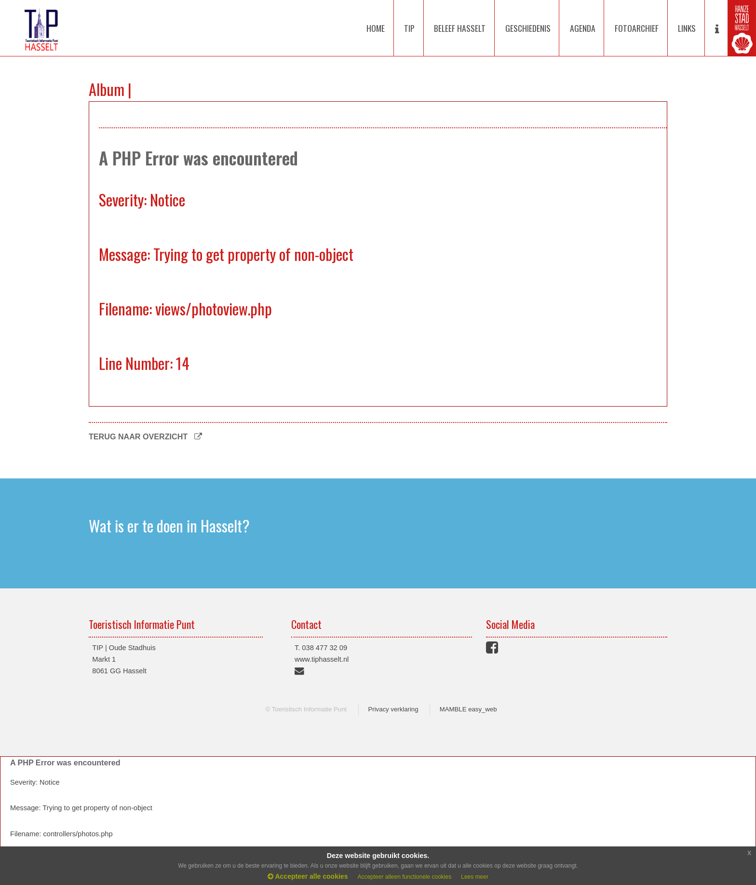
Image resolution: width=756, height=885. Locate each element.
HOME (375, 28)
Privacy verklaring (393, 709)
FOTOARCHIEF (637, 28)
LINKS (687, 28)
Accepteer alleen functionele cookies (404, 876)
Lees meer (474, 876)
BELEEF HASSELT (460, 28)
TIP (409, 28)
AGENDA (582, 28)
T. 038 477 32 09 (321, 648)
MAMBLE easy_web (468, 709)
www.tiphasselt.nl (322, 659)
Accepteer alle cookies (308, 876)
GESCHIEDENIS (528, 28)
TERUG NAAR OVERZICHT (145, 436)
